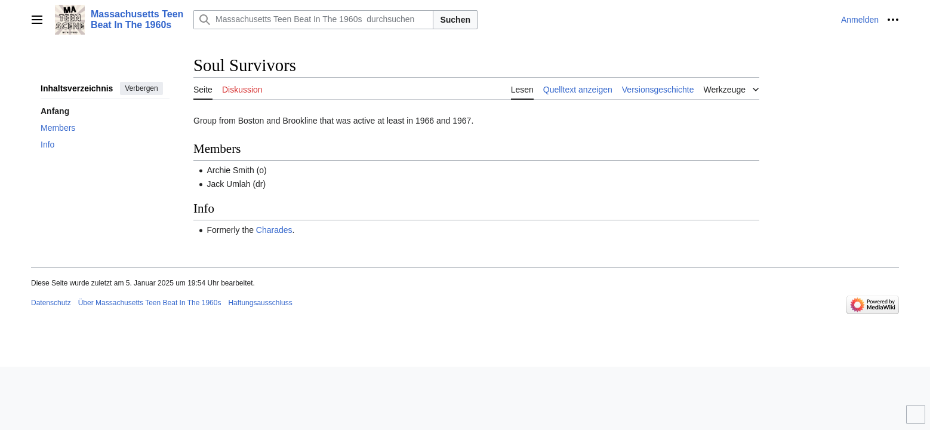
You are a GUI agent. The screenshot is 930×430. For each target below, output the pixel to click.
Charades (274, 230)
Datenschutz (51, 303)
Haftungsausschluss (260, 303)
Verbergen (141, 88)
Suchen (455, 19)
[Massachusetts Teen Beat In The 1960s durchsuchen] (313, 19)
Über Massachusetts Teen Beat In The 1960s (149, 303)
